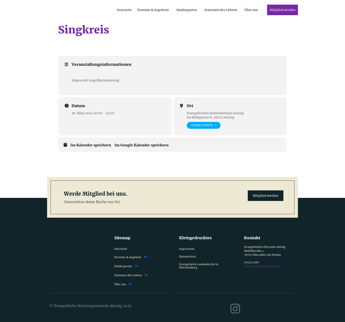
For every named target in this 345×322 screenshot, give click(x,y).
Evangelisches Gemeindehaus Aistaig (215, 113)
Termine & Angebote (153, 10)
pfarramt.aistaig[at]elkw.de (262, 266)
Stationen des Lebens (220, 10)
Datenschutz (187, 256)
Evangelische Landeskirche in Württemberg (198, 266)
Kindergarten (186, 10)
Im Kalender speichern (90, 145)
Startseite (124, 10)
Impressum (187, 248)
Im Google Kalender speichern (141, 145)
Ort (190, 106)
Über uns (251, 10)
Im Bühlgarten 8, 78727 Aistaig (210, 117)
